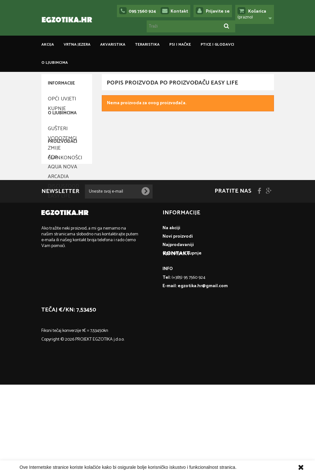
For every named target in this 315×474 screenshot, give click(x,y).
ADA (53, 207)
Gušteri (58, 143)
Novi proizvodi (178, 335)
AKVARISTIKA (112, 44)
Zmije (54, 162)
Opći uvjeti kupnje (62, 101)
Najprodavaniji (178, 344)
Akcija (47, 44)
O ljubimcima (54, 63)
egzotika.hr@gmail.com (82, 402)
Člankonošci (65, 172)
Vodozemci (62, 152)
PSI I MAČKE (180, 44)
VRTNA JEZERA (77, 44)
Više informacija (254, 467)
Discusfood (63, 236)
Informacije (61, 83)
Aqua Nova (62, 217)
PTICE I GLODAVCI (217, 44)
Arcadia (58, 227)
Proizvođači (62, 194)
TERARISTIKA (147, 44)
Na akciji (171, 327)
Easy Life (59, 246)
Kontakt (179, 11)
